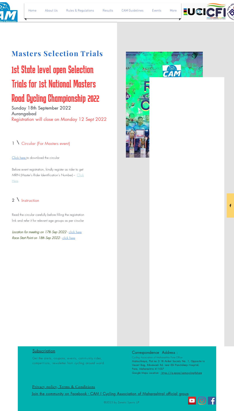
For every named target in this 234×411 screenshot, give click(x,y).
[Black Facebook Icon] (230, 205)
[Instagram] (202, 401)
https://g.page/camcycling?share (181, 373)
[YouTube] (192, 401)
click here (75, 232)
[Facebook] (212, 401)
